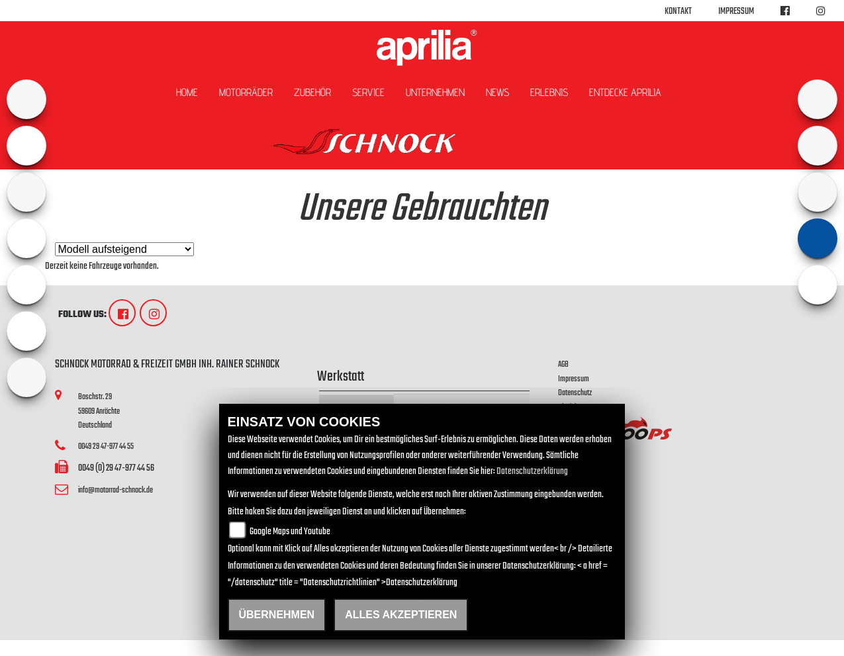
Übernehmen (277, 614)
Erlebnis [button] (549, 92)
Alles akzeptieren (401, 614)
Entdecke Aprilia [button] (625, 92)
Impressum (736, 11)
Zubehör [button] (312, 92)
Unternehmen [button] (435, 92)
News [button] (497, 92)
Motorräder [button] (246, 92)
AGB (563, 364)
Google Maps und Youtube (290, 531)
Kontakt (678, 11)
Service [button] (368, 92)
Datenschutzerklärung (532, 471)
